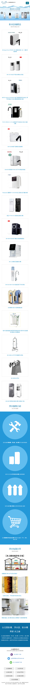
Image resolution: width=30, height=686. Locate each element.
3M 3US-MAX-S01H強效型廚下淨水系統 (15, 284)
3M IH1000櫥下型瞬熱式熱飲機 (15, 146)
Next (28, 13)
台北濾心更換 (20, 675)
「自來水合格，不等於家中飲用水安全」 (12, 595)
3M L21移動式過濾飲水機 (15, 261)
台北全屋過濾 (14, 679)
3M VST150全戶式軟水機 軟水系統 (15, 74)
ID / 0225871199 (17, 662)
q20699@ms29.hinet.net (17, 658)
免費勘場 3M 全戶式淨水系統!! (9, 573)
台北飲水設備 (9, 675)
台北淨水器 (20, 668)
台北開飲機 (9, 668)
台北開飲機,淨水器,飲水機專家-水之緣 (8, 3)
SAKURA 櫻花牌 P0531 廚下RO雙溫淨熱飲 (15, 169)
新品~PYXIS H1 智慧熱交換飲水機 (15, 215)
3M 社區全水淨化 (15, 378)
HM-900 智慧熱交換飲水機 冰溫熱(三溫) (15, 401)
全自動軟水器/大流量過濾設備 (15, 307)
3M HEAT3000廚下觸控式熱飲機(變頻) (15, 238)
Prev (2, 13)
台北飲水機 (9, 672)
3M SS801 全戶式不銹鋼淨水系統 (15, 355)
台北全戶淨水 (20, 672)
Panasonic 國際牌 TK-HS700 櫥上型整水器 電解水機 (15, 192)
